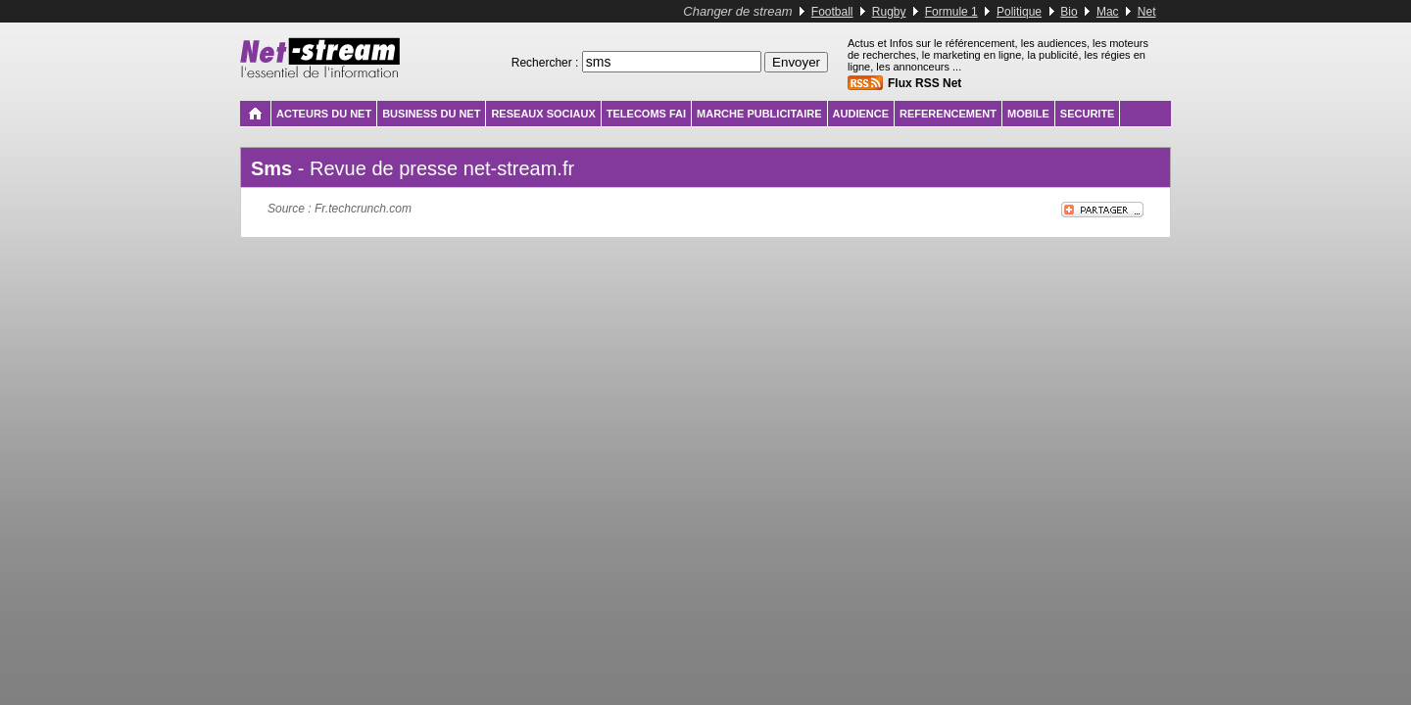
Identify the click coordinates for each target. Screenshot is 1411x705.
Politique (1019, 12)
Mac (1107, 12)
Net (1147, 12)
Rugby (889, 12)
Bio (1068, 12)
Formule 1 (951, 12)
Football (832, 12)
